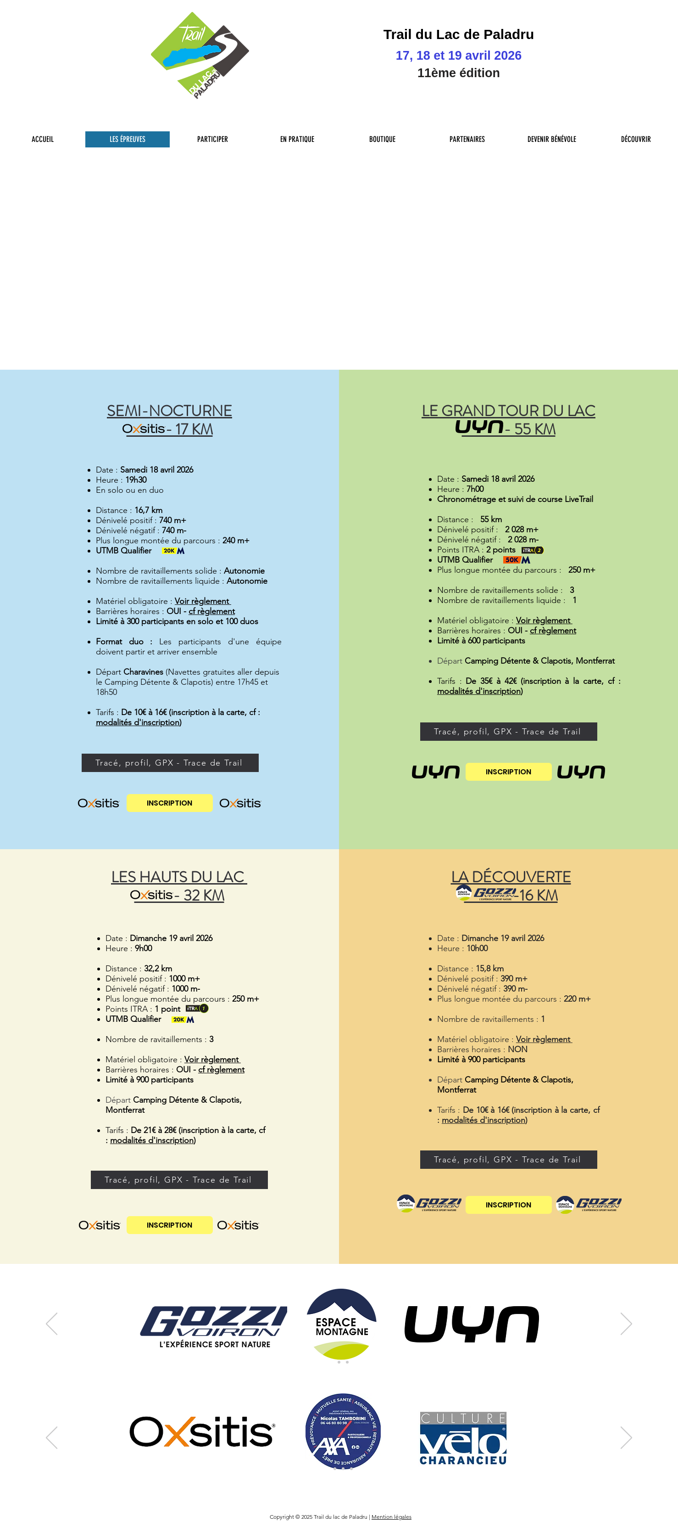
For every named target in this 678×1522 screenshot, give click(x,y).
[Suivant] (626, 1324)
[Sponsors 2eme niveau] (334, 1468)
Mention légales (391, 1516)
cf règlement (212, 611)
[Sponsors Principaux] (330, 1362)
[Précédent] (51, 1324)
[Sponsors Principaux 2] (339, 1362)
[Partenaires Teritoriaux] (347, 1362)
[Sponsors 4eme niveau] (351, 1468)
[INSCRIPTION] (170, 803)
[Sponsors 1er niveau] (326, 1468)
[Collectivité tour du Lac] (343, 1468)
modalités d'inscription (137, 722)
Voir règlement (203, 601)
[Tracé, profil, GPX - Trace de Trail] (170, 763)
